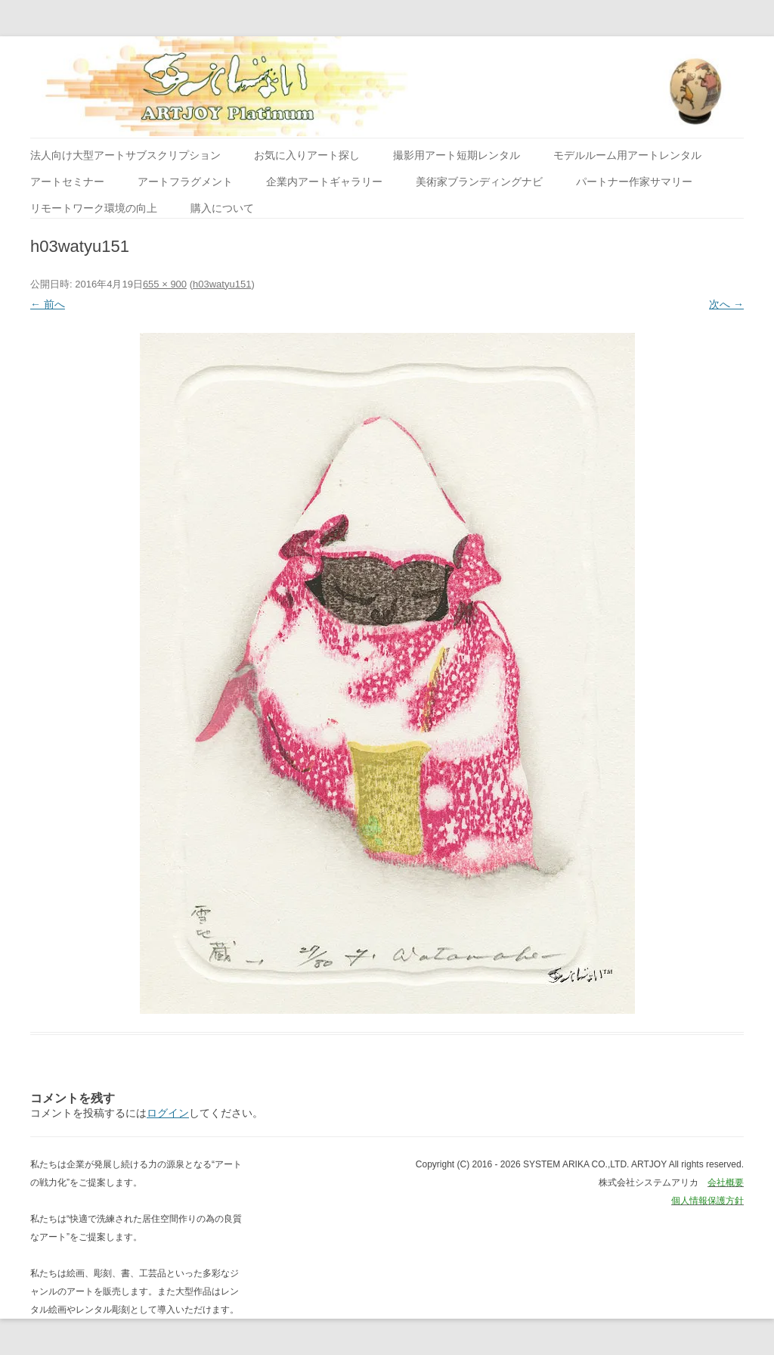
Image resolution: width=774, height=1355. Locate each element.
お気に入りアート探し (307, 155)
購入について (222, 208)
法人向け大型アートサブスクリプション (125, 155)
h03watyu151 (222, 284)
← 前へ (47, 304)
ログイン (168, 1113)
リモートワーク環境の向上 (93, 208)
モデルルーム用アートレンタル (627, 155)
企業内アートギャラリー (324, 182)
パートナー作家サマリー (634, 182)
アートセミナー (67, 182)
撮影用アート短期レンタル (456, 155)
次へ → (726, 304)
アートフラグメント (185, 182)
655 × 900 (165, 284)
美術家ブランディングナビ (479, 182)
